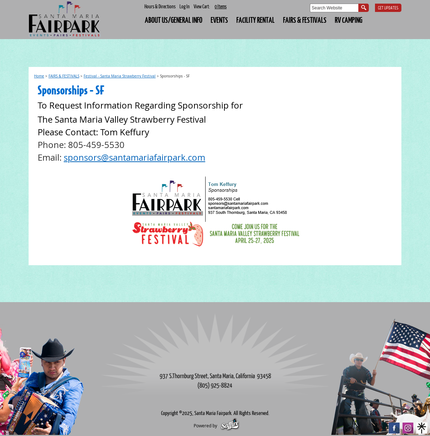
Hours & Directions (160, 6)
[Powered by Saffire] (230, 425)
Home (39, 76)
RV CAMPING (348, 19)
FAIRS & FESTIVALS (304, 19)
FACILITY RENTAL (255, 19)
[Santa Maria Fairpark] (65, 19)
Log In (185, 6)
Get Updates (388, 8)
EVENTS (219, 19)
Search (363, 8)
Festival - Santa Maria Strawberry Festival (120, 76)
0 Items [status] (221, 6)
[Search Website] (334, 8)
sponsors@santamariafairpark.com (134, 157)
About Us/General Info (173, 19)
